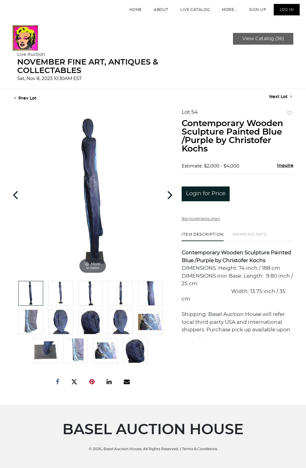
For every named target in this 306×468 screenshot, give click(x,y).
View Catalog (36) (263, 42)
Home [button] (132, 12)
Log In (283, 12)
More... (226, 12)
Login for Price (205, 198)
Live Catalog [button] (191, 12)
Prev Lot (25, 102)
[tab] (203, 241)
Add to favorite (289, 118)
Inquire (285, 169)
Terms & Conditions (199, 448)
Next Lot (280, 101)
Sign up (254, 12)
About (158, 12)
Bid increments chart (201, 223)
